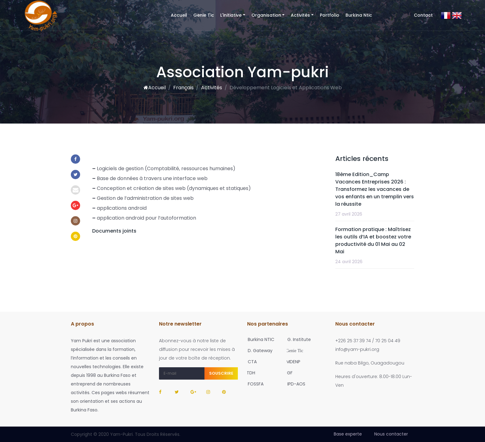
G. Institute (297, 339)
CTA (250, 362)
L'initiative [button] (231, 15)
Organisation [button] (266, 15)
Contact (423, 15)
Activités (211, 87)
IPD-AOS (294, 384)
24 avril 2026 (349, 262)
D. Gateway (258, 350)
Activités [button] (300, 15)
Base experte (348, 434)
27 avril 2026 (348, 214)
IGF (288, 373)
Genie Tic (203, 15)
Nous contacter (391, 434)
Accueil (180, 15)
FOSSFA (254, 384)
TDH (249, 373)
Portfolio (329, 15)
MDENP (292, 362)
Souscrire (221, 373)
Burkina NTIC (259, 339)
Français (183, 87)
